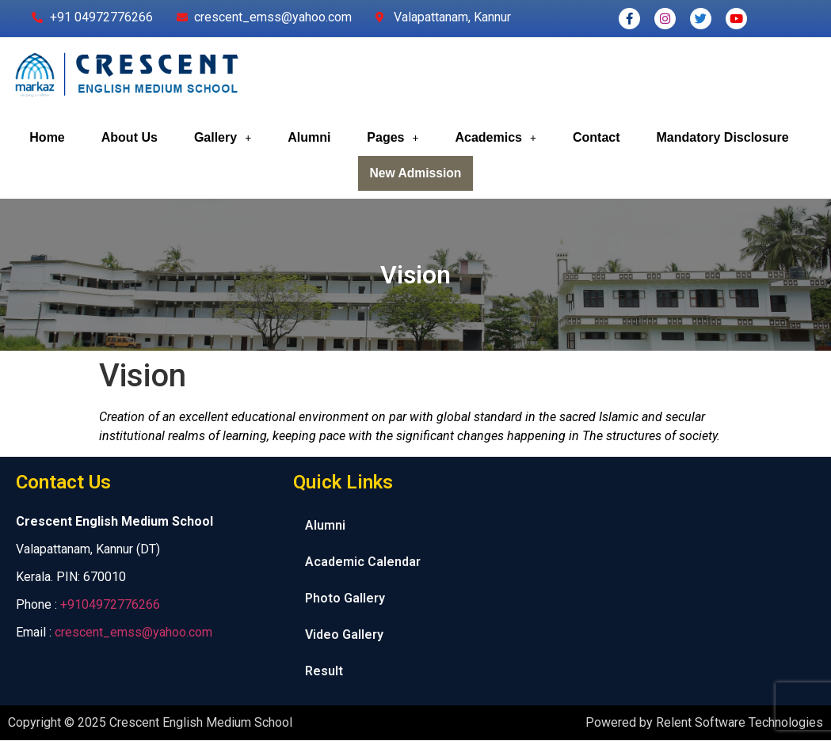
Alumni (309, 137)
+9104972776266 (110, 605)
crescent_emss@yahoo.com (133, 632)
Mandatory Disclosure (723, 137)
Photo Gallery (345, 598)
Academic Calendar (363, 562)
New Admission (415, 173)
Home (46, 137)
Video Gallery (344, 635)
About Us (129, 137)
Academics (495, 137)
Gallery (222, 137)
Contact (596, 137)
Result (324, 671)
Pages (392, 137)
